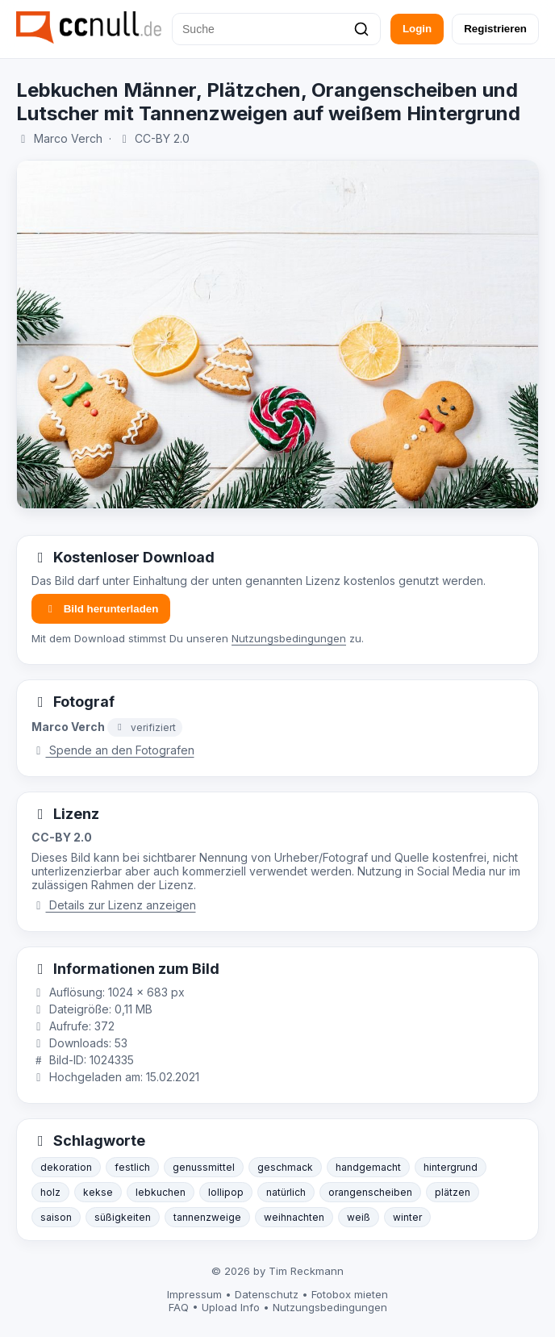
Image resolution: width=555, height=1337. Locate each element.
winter (407, 1217)
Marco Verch (68, 138)
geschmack (285, 1167)
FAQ (179, 1307)
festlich (132, 1167)
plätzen (452, 1192)
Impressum (194, 1294)
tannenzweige (207, 1217)
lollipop (226, 1192)
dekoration (66, 1167)
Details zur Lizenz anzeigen (113, 905)
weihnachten (294, 1217)
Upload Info (231, 1307)
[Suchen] (361, 29)
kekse (98, 1192)
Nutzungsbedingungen (289, 638)
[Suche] (276, 29)
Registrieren (495, 29)
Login (417, 29)
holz (50, 1192)
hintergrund (451, 1167)
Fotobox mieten (349, 1294)
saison (56, 1217)
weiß (358, 1217)
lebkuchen (161, 1192)
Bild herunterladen (101, 609)
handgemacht (368, 1167)
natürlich (286, 1192)
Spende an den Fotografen (112, 750)
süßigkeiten (122, 1217)
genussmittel (204, 1167)
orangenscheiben (370, 1192)
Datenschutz (266, 1294)
